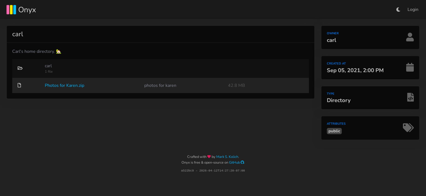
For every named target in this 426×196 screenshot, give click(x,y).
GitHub (236, 162)
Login (413, 10)
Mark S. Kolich (227, 156)
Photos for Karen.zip (64, 85)
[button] (398, 9)
